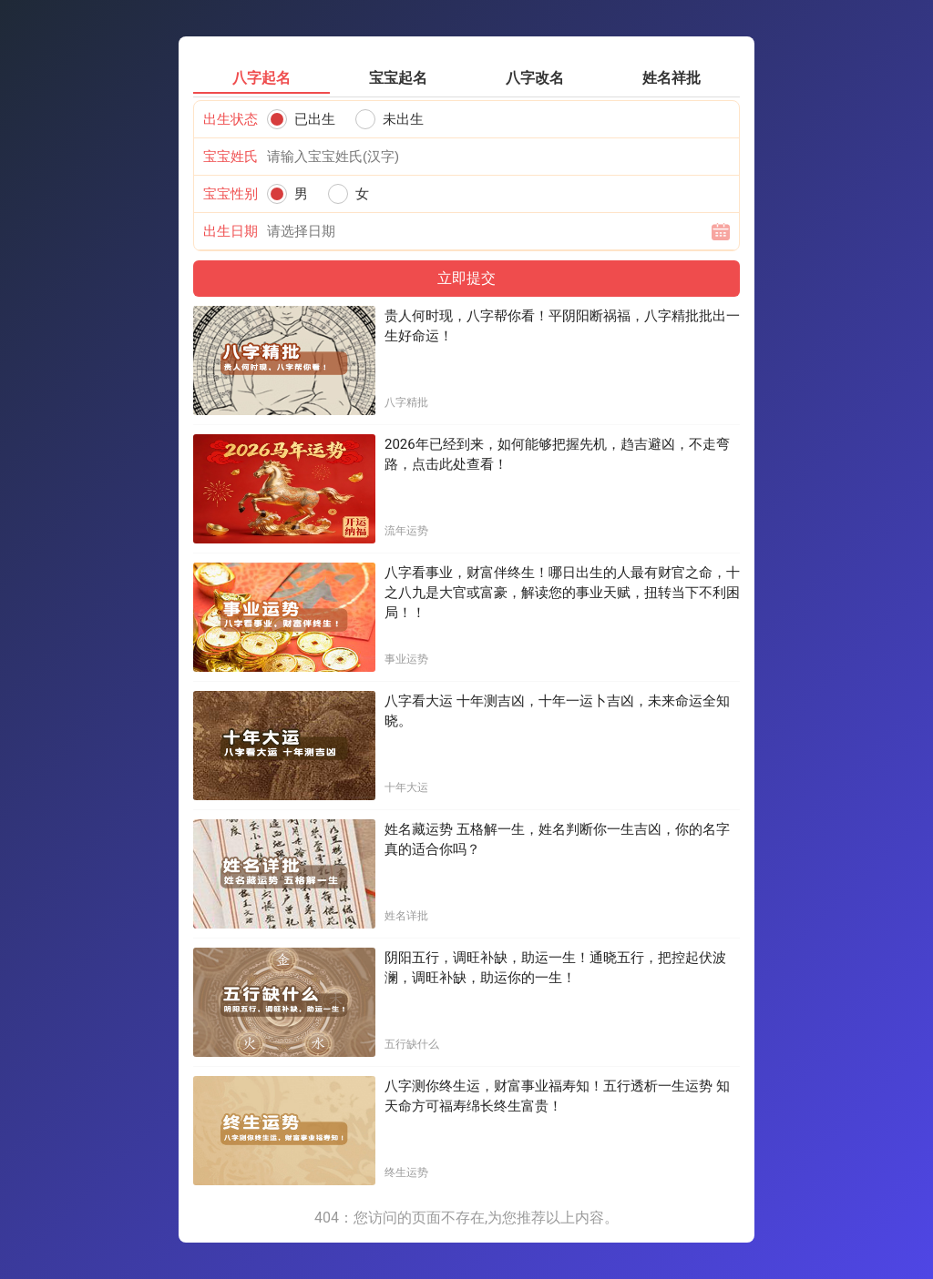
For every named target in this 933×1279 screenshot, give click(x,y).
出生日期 (230, 231)
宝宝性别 (230, 194)
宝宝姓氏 (230, 156)
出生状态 (230, 119)
